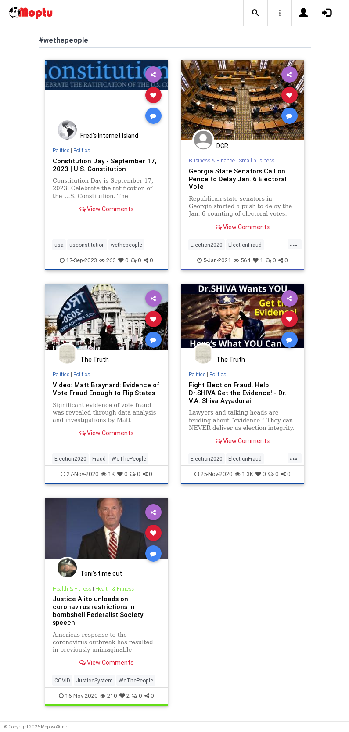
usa (59, 245)
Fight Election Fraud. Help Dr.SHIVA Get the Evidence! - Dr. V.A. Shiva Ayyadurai (238, 393)
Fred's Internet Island (109, 136)
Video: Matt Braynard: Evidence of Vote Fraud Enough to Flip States (106, 389)
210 (108, 696)
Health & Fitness (72, 588)
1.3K (244, 474)
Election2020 (207, 245)
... (294, 244)
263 (107, 260)
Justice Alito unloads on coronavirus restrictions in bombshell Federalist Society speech (98, 611)
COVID (62, 680)
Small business (256, 160)
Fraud (99, 458)
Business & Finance (212, 160)
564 (242, 260)
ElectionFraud (245, 245)
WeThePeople (129, 458)
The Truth (94, 360)
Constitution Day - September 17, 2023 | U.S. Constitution (104, 165)
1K (108, 474)
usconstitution (87, 245)
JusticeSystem (94, 680)
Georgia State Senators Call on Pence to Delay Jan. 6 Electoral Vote (238, 179)
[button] (255, 13)
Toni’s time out (101, 573)
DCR (222, 146)
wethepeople (126, 245)
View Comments (106, 209)
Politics (61, 150)
